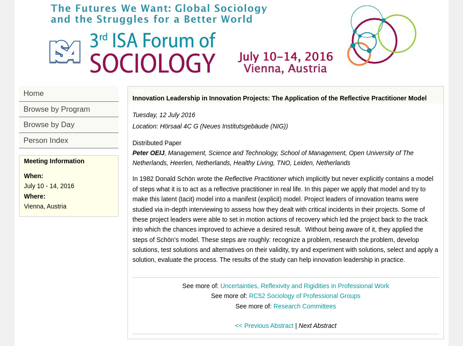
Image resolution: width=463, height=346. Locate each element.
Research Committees (305, 306)
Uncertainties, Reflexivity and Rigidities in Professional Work (304, 285)
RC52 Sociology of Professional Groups (305, 295)
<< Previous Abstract (264, 325)
